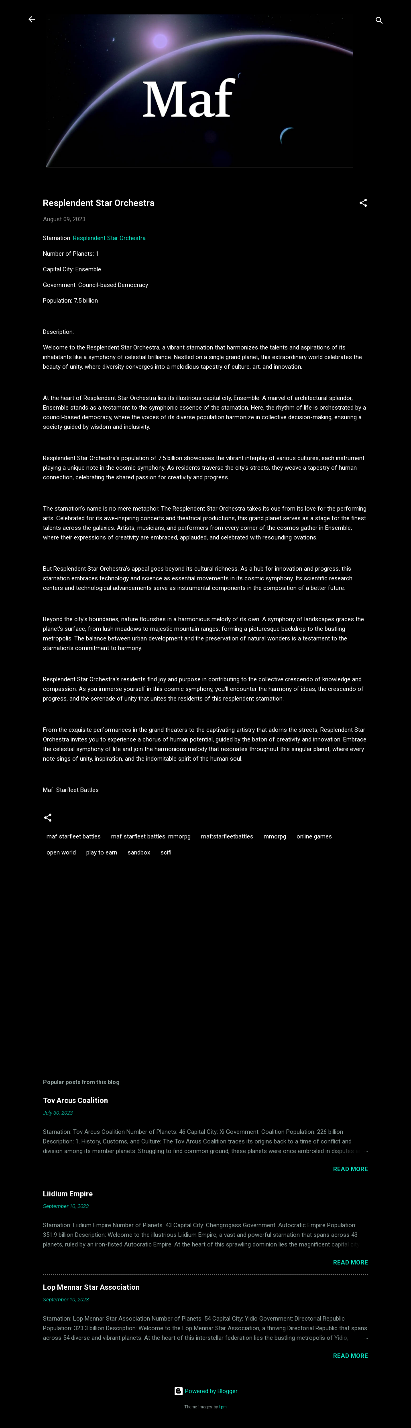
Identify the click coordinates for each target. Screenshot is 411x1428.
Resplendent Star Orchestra (109, 238)
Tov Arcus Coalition (75, 1100)
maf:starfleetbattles (227, 836)
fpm (223, 1407)
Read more (350, 1169)
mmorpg (275, 836)
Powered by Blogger (206, 1391)
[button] (363, 204)
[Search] (379, 22)
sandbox (139, 852)
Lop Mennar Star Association (91, 1287)
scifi (166, 852)
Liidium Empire (68, 1194)
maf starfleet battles (74, 836)
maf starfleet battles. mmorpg (151, 836)
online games (314, 836)
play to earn (101, 852)
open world (61, 852)
